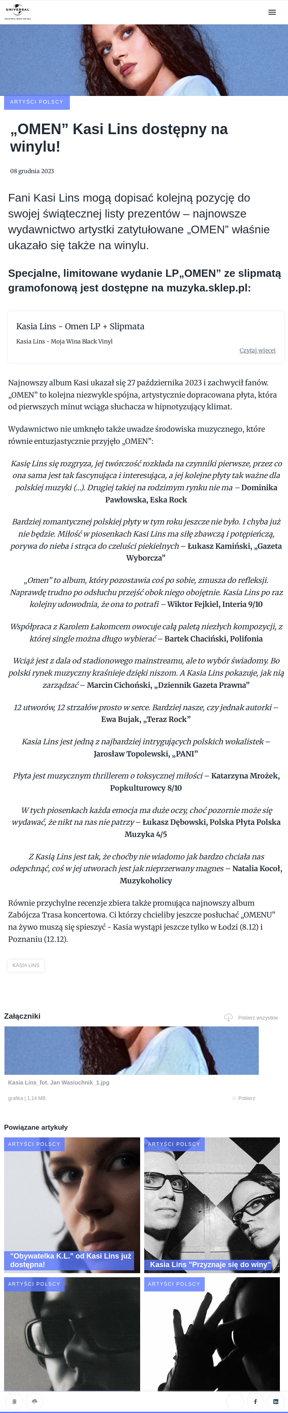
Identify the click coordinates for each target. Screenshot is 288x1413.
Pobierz (76, 1045)
